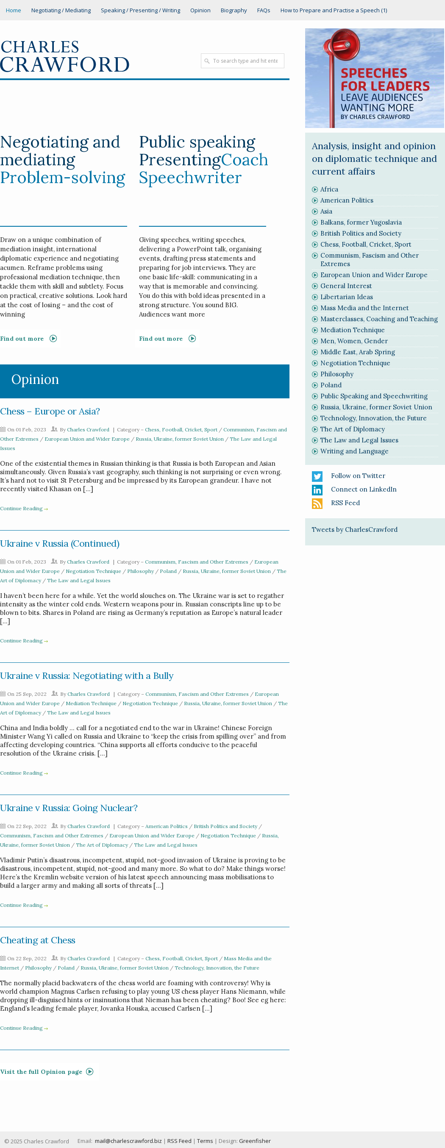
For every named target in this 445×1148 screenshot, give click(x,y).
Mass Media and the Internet (364, 308)
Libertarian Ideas (346, 297)
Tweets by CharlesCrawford (355, 529)
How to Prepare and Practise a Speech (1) (334, 10)
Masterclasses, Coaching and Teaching (379, 319)
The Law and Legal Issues (79, 580)
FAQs (263, 10)
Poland (168, 571)
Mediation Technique (91, 703)
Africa (329, 189)
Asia (326, 211)
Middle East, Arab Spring (357, 352)
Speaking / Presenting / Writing (140, 10)
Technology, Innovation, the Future (217, 968)
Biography (234, 10)
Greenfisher (255, 1141)
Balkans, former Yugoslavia (361, 222)
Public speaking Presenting (197, 150)
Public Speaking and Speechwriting (374, 396)
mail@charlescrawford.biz (128, 1141)
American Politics (166, 826)
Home (13, 10)
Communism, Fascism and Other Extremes (196, 562)
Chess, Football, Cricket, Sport (181, 429)
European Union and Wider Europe (87, 439)
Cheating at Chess (37, 940)
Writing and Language (354, 451)
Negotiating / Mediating (61, 10)
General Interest (346, 286)
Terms (205, 1141)
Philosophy (140, 571)
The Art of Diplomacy (102, 845)
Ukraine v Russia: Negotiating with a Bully (86, 675)
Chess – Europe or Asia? (50, 411)
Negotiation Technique (93, 571)
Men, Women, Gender (354, 341)
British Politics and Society (225, 826)
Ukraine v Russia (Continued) (59, 543)
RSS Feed (345, 503)
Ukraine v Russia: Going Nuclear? (68, 808)
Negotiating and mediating (60, 150)
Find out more (161, 338)
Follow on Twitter (358, 476)
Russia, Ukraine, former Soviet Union (180, 439)
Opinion (200, 10)
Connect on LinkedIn (364, 489)
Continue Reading (21, 508)
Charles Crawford (88, 429)
